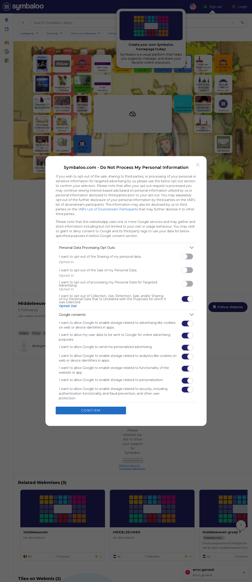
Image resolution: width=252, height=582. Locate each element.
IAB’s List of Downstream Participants (108, 209)
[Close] (198, 165)
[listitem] (126, 247)
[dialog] (126, 291)
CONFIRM (91, 410)
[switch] (187, 256)
